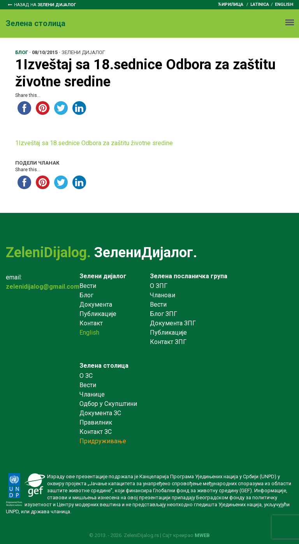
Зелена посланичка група (188, 276)
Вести (87, 286)
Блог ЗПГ (163, 314)
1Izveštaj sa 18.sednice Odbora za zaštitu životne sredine (94, 143)
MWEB (202, 535)
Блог (86, 295)
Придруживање (102, 441)
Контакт (91, 323)
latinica (259, 4)
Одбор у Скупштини (108, 403)
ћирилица (230, 4)
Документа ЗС (100, 413)
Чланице (92, 394)
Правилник (95, 422)
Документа (95, 304)
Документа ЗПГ (173, 323)
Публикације (97, 314)
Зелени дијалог (103, 276)
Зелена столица (103, 365)
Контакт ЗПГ (168, 342)
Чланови (162, 295)
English (284, 4)
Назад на (45, 4)
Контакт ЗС (95, 431)
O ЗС (86, 375)
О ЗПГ (158, 286)
